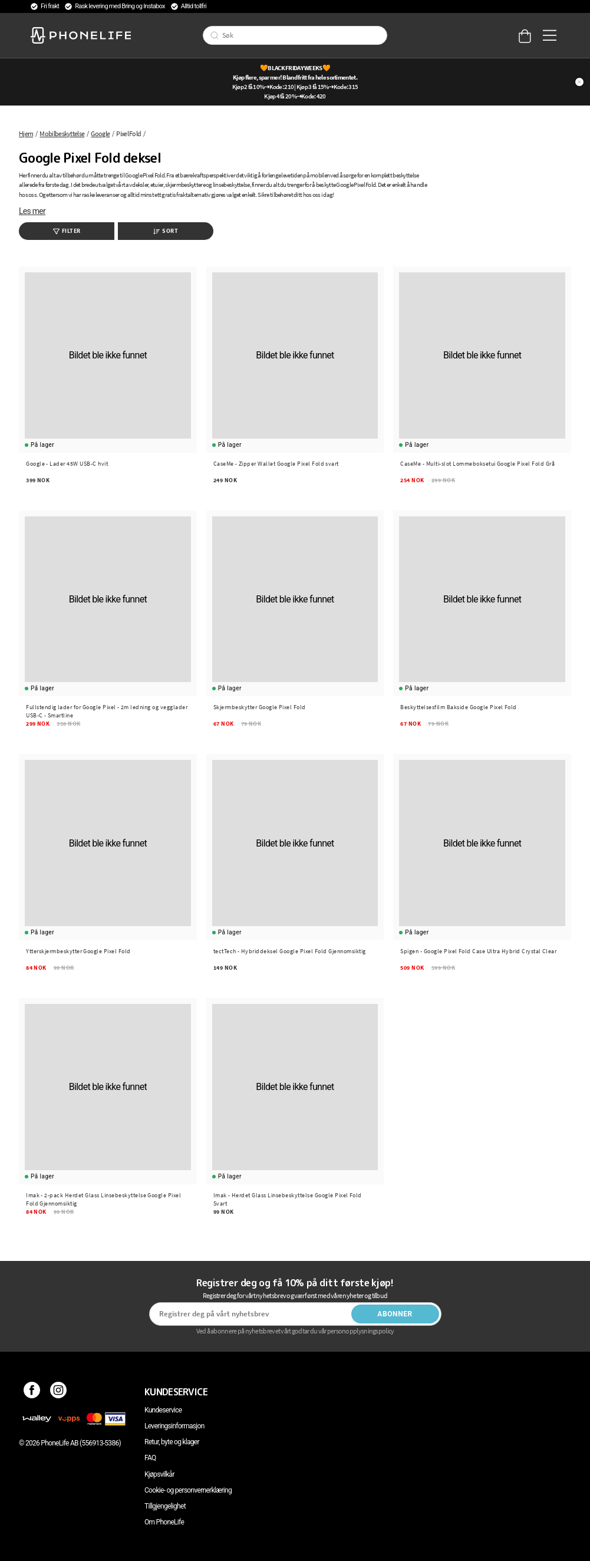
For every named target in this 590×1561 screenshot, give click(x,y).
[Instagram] (58, 1391)
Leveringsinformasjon (174, 1426)
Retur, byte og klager (171, 1442)
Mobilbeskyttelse (61, 133)
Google (100, 133)
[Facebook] (32, 1391)
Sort (165, 231)
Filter (67, 231)
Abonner (395, 1314)
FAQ (150, 1458)
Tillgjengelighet (165, 1506)
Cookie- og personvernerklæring (188, 1490)
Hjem (26, 133)
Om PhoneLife (164, 1522)
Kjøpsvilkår (159, 1474)
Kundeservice (163, 1410)
